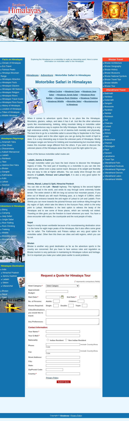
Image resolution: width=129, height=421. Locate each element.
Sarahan (5, 185)
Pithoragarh (109, 146)
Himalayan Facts (9, 82)
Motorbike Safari (9, 236)
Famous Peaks (8, 69)
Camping (6, 213)
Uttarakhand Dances (113, 173)
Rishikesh (6, 158)
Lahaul (5, 181)
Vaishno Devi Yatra (10, 165)
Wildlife (5, 233)
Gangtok (5, 172)
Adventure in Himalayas (12, 206)
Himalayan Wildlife (56, 101)
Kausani (108, 153)
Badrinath (108, 93)
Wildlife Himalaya (9, 115)
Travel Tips (109, 159)
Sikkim (5, 282)
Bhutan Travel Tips (112, 79)
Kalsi (106, 136)
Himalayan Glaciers (10, 86)
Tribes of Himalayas (11, 112)
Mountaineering (9, 239)
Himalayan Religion (10, 92)
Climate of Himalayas (11, 63)
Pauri (106, 149)
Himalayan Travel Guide (12, 99)
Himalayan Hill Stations (12, 89)
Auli (106, 120)
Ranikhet (108, 110)
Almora (107, 133)
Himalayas (32, 75)
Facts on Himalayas (12, 59)
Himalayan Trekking (88, 98)
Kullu (4, 178)
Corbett (107, 126)
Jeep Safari (7, 216)
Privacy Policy (52, 378)
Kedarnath (109, 100)
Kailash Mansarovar (11, 152)
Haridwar (108, 97)
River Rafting (7, 223)
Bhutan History (111, 69)
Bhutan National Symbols (115, 76)
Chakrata (108, 123)
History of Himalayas (11, 105)
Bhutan (5, 168)
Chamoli (108, 143)
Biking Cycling (55, 91)
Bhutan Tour (109, 86)
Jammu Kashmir (9, 276)
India (4, 269)
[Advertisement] (64, 49)
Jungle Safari (8, 219)
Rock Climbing (8, 226)
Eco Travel (6, 66)
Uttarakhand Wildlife (113, 179)
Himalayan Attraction (11, 79)
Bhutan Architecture (113, 63)
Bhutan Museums (112, 73)
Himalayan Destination (12, 266)
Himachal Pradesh (10, 273)
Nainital (107, 113)
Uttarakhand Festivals (114, 166)
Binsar (107, 130)
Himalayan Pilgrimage (12, 138)
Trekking (6, 229)
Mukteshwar (109, 140)
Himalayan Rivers (10, 96)
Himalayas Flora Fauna (12, 102)
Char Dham (7, 145)
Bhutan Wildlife (111, 83)
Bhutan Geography (112, 66)
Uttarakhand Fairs (112, 163)
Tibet (4, 162)
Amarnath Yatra (9, 142)
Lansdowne (109, 156)
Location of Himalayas (12, 109)
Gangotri (108, 103)
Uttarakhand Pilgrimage (114, 169)
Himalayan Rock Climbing (66, 98)
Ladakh (5, 155)
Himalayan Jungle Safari (67, 95)
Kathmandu (7, 175)
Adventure (47, 75)
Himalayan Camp (72, 91)
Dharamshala (8, 148)
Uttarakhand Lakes (112, 176)
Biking (4, 209)
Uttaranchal (7, 286)
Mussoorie (109, 106)
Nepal (4, 294)
